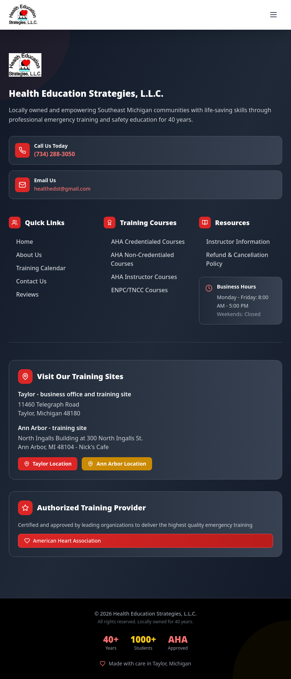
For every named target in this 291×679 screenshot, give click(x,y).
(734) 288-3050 (54, 154)
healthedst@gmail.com (62, 188)
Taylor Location (47, 463)
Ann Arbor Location (117, 463)
